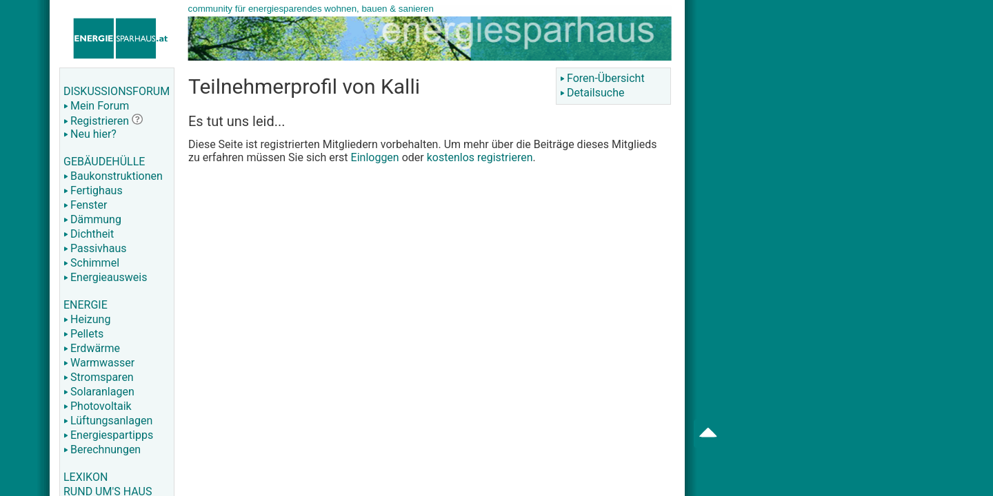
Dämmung (92, 219)
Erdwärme (91, 348)
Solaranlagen (98, 391)
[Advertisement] (817, 220)
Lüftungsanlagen (107, 420)
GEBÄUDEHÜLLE (104, 161)
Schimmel (91, 262)
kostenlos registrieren (480, 157)
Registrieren (96, 120)
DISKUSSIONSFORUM (116, 91)
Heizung (86, 319)
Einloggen (375, 157)
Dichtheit (88, 233)
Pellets (83, 333)
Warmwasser (98, 362)
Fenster (85, 204)
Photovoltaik (97, 406)
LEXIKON (85, 477)
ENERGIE (85, 304)
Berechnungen (102, 449)
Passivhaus (94, 248)
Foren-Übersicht (602, 78)
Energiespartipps (108, 435)
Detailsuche (592, 92)
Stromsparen (98, 377)
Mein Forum (96, 105)
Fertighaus (93, 190)
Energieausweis (105, 277)
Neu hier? (90, 134)
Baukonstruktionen (113, 176)
